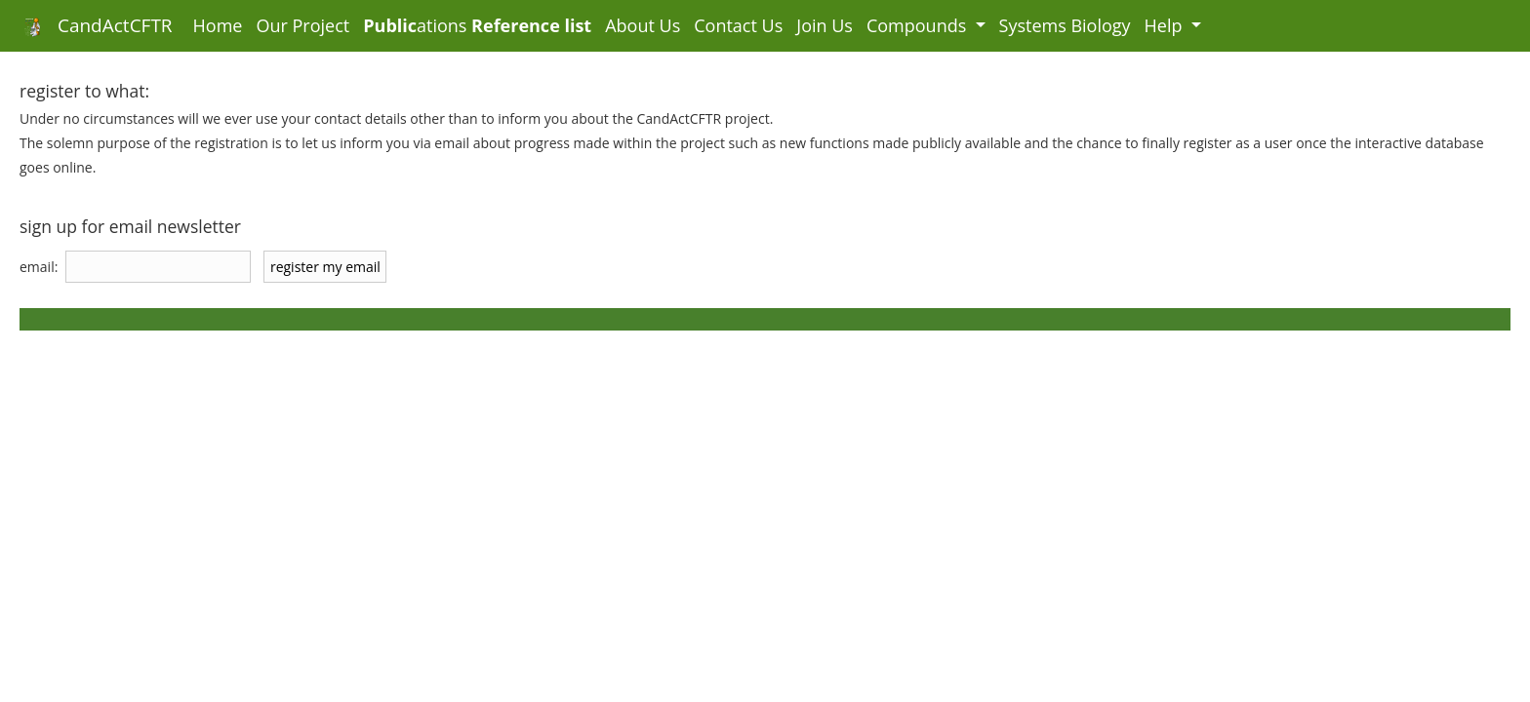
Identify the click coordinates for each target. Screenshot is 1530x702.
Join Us (824, 25)
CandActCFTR (93, 25)
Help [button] (1166, 25)
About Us (642, 25)
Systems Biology (1065, 25)
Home (221, 25)
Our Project (302, 25)
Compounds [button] (918, 25)
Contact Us (738, 25)
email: (39, 266)
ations (477, 25)
